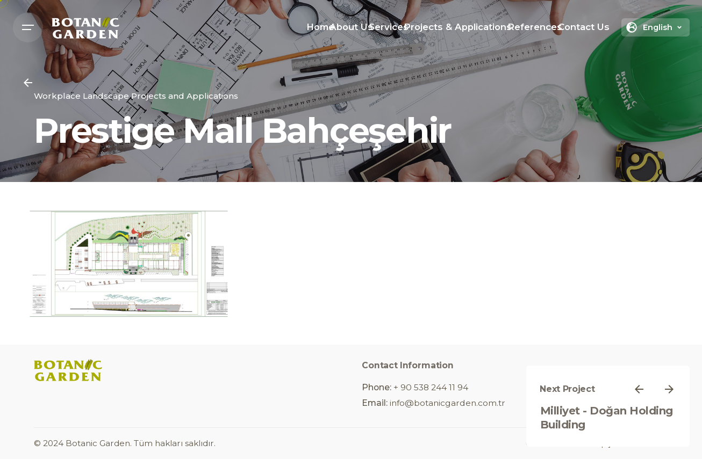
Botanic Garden (98, 443)
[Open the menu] (28, 27)
